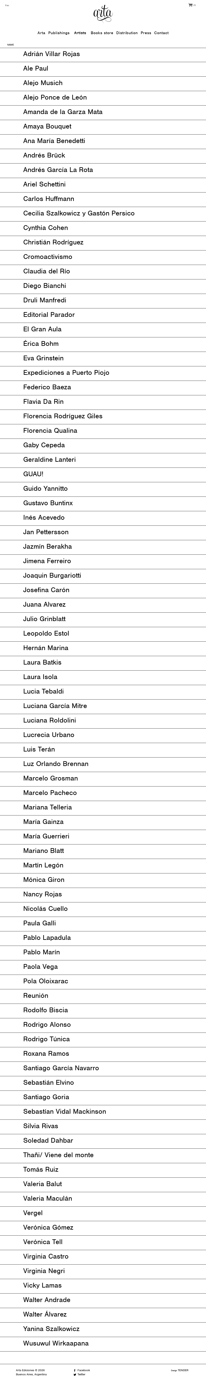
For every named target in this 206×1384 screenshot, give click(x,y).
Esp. (7, 5)
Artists (80, 32)
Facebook (84, 1370)
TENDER (183, 1370)
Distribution (127, 32)
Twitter (81, 1374)
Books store (102, 32)
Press (146, 32)
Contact (161, 32)
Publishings (59, 32)
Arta (41, 32)
